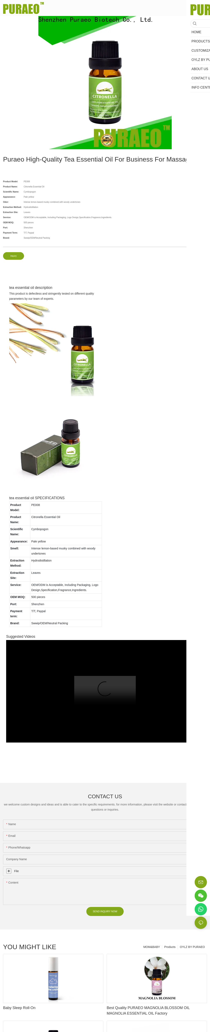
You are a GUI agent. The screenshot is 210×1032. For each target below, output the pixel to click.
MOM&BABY (151, 947)
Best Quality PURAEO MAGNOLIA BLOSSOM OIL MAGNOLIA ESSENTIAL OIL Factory (148, 1010)
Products (170, 947)
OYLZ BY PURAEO (192, 947)
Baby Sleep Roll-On (19, 1008)
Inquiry (13, 256)
